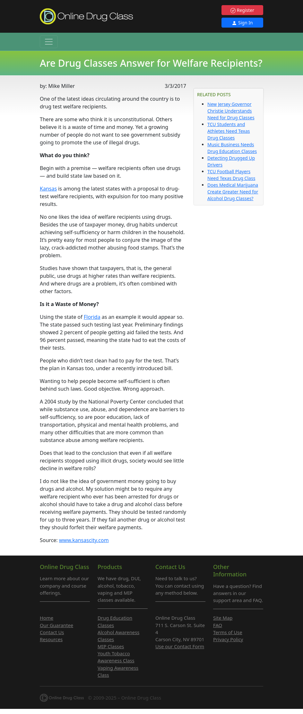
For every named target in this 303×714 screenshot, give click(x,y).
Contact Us (52, 632)
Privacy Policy (228, 639)
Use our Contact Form (179, 646)
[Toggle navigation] (49, 41)
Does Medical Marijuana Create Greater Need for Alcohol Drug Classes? (232, 191)
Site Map (222, 618)
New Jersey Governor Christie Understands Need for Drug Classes (231, 111)
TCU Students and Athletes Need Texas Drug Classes (228, 131)
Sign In (242, 23)
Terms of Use (227, 632)
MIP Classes (111, 646)
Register (242, 10)
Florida (92, 316)
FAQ (217, 625)
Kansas (48, 188)
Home (46, 618)
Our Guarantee (56, 625)
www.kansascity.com (84, 540)
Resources (51, 639)
